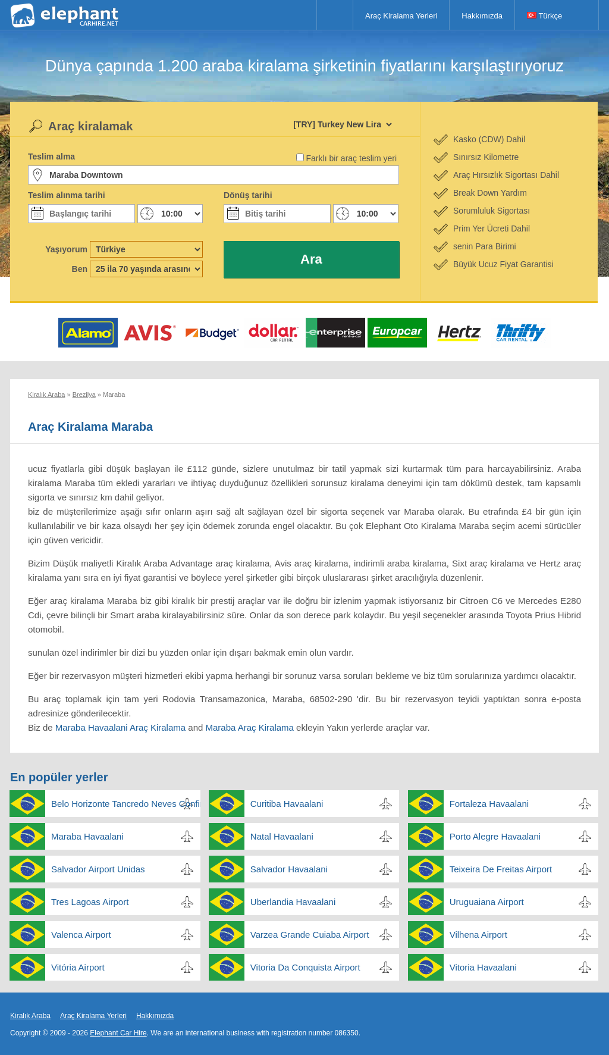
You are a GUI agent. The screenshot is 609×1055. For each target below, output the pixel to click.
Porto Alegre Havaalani (495, 836)
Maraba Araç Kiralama (250, 727)
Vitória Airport (78, 967)
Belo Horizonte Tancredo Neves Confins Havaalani (125, 804)
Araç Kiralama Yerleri (401, 15)
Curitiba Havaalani (287, 804)
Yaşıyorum (66, 249)
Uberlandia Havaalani (292, 902)
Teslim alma (51, 156)
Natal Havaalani (281, 836)
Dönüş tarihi (248, 195)
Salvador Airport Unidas (98, 869)
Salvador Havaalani (289, 869)
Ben (79, 269)
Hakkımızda (482, 15)
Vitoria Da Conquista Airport (305, 967)
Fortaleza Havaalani (489, 804)
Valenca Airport (81, 934)
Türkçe (544, 15)
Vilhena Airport (478, 934)
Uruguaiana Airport (487, 902)
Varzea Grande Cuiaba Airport (309, 934)
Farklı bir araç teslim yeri (351, 158)
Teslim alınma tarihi (66, 195)
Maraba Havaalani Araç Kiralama (120, 727)
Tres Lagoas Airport (89, 902)
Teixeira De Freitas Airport (501, 869)
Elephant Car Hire (118, 1033)
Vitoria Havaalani (483, 967)
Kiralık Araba (30, 1016)
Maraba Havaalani (87, 836)
